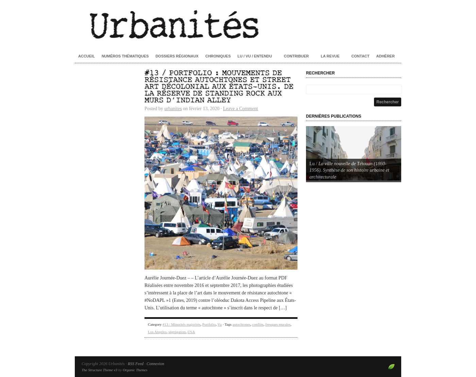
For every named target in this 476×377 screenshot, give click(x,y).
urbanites (173, 108)
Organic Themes (135, 370)
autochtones (242, 324)
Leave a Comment (240, 108)
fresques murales (277, 324)
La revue (330, 56)
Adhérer (385, 56)
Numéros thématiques (125, 56)
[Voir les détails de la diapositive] (353, 153)
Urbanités (238, 24)
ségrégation (177, 332)
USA (191, 332)
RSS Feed (135, 363)
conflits (258, 324)
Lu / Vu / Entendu (255, 56)
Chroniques (218, 56)
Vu (220, 324)
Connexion (155, 363)
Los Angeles (157, 332)
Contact (361, 56)
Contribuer (296, 56)
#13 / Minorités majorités (182, 324)
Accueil (86, 56)
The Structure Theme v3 (99, 370)
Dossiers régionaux (177, 56)
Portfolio (209, 324)
